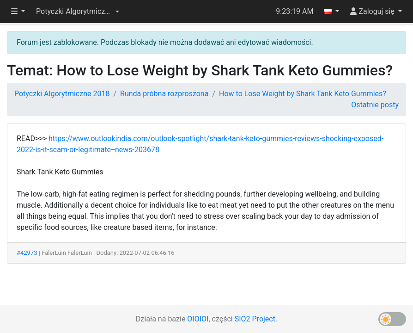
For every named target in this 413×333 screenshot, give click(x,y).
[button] (77, 11)
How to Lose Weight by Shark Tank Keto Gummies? (302, 93)
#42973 (27, 252)
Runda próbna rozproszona (164, 93)
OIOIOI (197, 318)
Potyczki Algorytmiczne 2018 (61, 93)
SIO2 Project (255, 318)
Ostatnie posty (375, 104)
